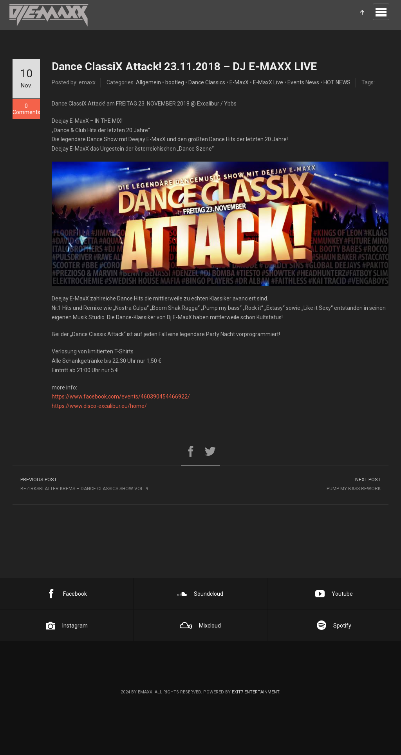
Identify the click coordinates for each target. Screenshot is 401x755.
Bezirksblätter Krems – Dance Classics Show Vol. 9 (106, 483)
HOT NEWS (336, 82)
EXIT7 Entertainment (255, 692)
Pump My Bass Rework (294, 483)
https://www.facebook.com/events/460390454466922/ (121, 396)
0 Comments (26, 109)
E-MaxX (239, 82)
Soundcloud (200, 594)
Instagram (67, 625)
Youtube (334, 594)
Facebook (67, 594)
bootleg (174, 82)
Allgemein (148, 82)
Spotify (334, 625)
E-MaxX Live (268, 82)
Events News (303, 82)
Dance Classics (206, 82)
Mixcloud (200, 625)
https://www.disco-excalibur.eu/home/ (99, 406)
